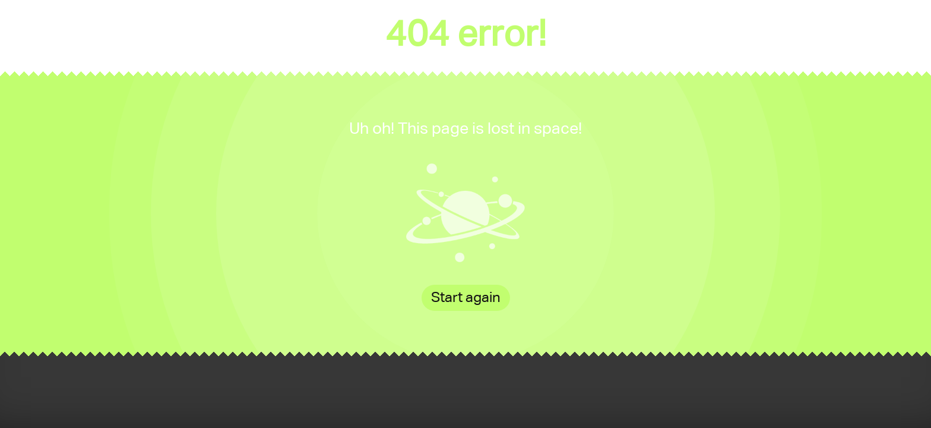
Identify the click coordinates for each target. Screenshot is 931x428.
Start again (466, 298)
